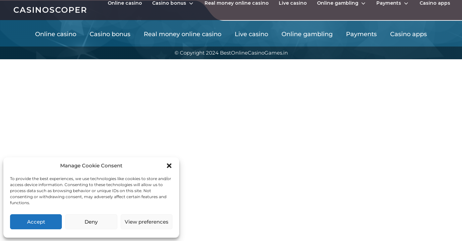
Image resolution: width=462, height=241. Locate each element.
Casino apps (435, 3)
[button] (169, 165)
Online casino (125, 3)
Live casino (293, 3)
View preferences (146, 222)
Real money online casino (237, 3)
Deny (91, 222)
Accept (36, 222)
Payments (393, 3)
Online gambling (342, 3)
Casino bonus (173, 3)
